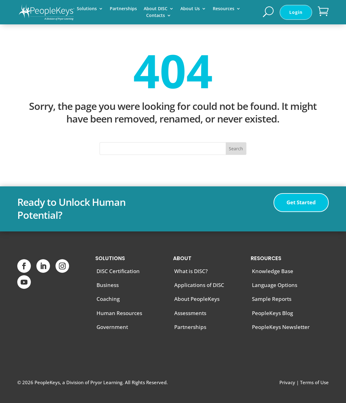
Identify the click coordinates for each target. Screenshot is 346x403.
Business (108, 285)
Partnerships (123, 8)
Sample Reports (271, 298)
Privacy (287, 382)
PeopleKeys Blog (272, 313)
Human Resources (119, 313)
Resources (223, 8)
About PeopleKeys (197, 298)
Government (112, 326)
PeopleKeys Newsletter (281, 326)
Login (296, 12)
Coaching (108, 298)
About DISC (155, 8)
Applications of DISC (199, 285)
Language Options (274, 285)
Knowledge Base (272, 271)
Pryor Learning (106, 382)
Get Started (301, 202)
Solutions (87, 8)
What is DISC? (191, 271)
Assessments (190, 313)
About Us (190, 8)
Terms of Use (314, 382)
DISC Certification (118, 271)
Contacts (155, 15)
